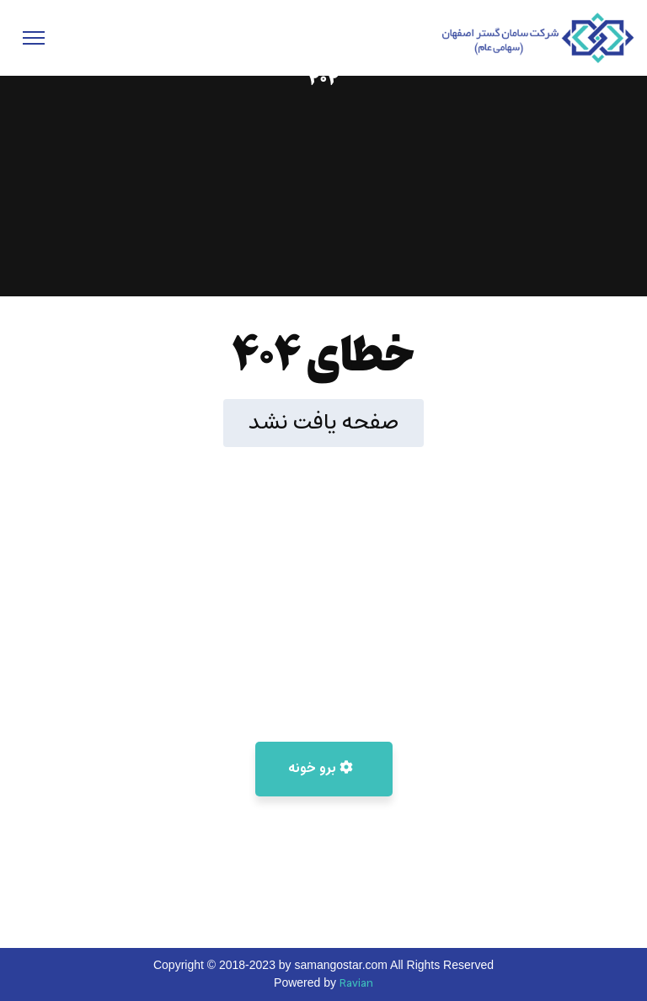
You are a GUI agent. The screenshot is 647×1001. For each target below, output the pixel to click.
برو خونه (320, 768)
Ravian (356, 983)
